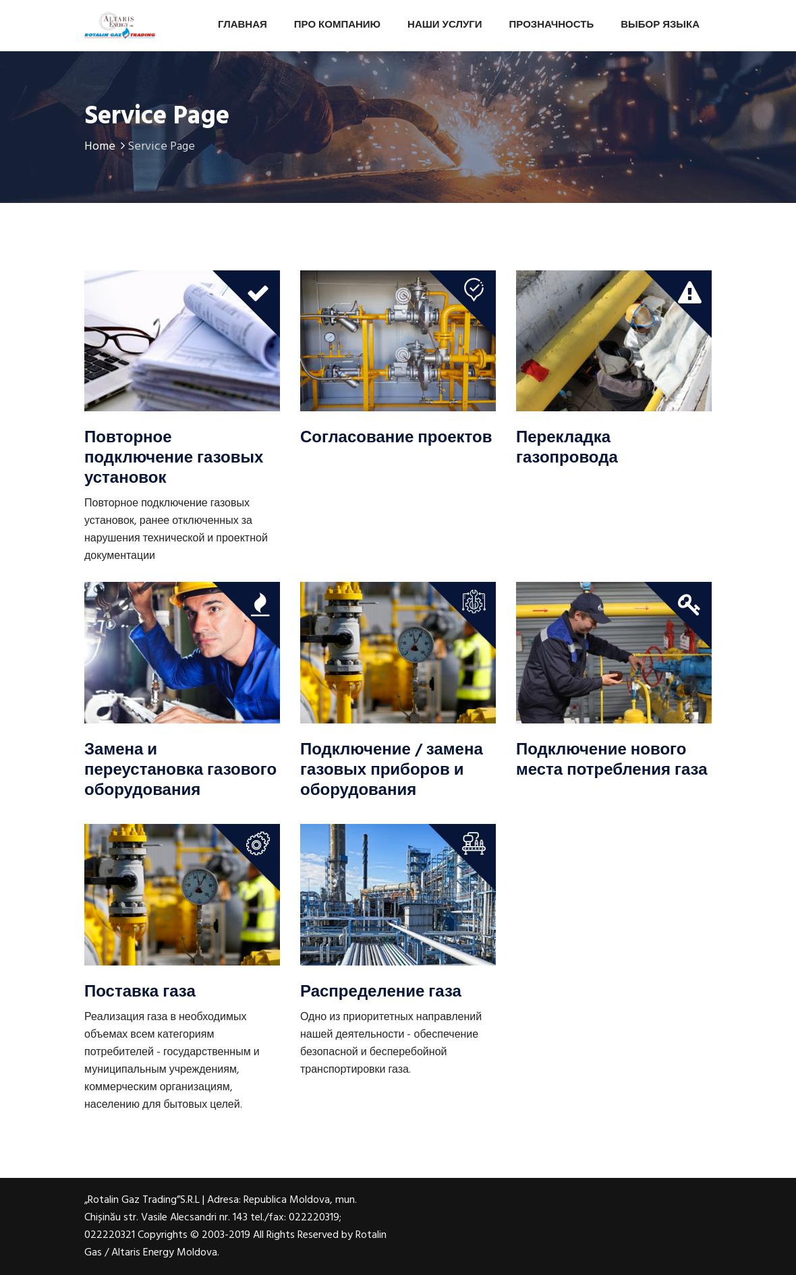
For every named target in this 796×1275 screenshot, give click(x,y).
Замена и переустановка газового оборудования (180, 770)
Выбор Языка (660, 25)
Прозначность (551, 25)
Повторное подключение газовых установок (173, 458)
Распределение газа (380, 992)
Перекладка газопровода (567, 448)
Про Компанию (337, 25)
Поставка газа (140, 992)
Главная (242, 25)
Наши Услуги (444, 25)
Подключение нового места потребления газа (612, 760)
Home (105, 146)
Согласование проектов (396, 438)
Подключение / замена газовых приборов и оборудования (391, 770)
